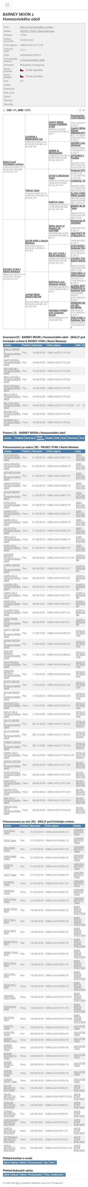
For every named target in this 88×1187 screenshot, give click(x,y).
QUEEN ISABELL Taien (8, 1064)
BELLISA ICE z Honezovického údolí (12, 405)
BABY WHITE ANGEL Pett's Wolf (80, 910)
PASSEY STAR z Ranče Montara (37, 31)
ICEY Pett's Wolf (10, 921)
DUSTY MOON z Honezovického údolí (12, 685)
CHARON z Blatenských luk (34, 137)
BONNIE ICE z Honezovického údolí (12, 422)
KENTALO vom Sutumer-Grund (57, 283)
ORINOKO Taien (9, 892)
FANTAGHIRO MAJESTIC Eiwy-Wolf (11, 1122)
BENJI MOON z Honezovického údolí (12, 379)
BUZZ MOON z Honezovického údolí (12, 388)
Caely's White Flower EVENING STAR (58, 124)
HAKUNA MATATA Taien (79, 832)
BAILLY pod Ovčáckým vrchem (36, 27)
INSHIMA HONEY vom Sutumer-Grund (58, 312)
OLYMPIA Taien (9, 883)
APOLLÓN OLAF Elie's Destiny (82, 724)
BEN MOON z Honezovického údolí (12, 371)
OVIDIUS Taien (8, 866)
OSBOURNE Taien (10, 857)
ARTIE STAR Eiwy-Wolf (79, 1088)
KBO (18, 1183)
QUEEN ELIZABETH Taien (10, 1056)
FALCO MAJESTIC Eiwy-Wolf (10, 1088)
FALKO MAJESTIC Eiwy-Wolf (82, 765)
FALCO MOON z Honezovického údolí (12, 724)
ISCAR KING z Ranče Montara (36, 241)
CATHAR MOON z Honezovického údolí (12, 558)
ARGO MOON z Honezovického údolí (12, 466)
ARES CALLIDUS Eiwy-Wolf (81, 457)
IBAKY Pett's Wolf (10, 910)
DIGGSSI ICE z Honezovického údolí (12, 705)
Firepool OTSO (79, 170)
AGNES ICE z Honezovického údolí (12, 513)
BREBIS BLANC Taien (79, 207)
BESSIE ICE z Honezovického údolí (12, 414)
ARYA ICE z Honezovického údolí (12, 539)
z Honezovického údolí (32, 60)
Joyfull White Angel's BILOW (33, 295)
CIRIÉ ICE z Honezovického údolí (12, 603)
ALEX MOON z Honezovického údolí (12, 457)
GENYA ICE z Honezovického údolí (12, 792)
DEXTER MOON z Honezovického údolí (12, 654)
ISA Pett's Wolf (9, 1018)
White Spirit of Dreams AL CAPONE (57, 228)
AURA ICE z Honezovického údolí (12, 548)
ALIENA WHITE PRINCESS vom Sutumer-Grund (79, 288)
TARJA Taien (32, 190)
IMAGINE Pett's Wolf (10, 996)
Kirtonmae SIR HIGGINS (79, 221)
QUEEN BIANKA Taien (8, 1047)
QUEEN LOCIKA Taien (8, 1073)
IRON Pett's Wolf (10, 1007)
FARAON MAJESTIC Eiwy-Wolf (10, 1105)
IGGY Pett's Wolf (10, 931)
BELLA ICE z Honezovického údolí (12, 396)
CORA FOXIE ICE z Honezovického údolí (12, 622)
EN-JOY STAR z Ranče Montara (57, 254)
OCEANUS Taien (9, 831)
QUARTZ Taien (8, 1027)
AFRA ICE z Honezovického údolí (12, 505)
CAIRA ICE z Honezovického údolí (12, 578)
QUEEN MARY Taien (10, 1080)
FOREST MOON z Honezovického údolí (12, 745)
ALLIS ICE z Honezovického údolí (12, 530)
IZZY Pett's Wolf (10, 975)
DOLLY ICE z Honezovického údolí (12, 714)
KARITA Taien (56, 202)
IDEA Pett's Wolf (10, 986)
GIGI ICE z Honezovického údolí (12, 800)
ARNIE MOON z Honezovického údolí (12, 485)
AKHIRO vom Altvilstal (78, 144)
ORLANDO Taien (9, 849)
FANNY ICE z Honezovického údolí (12, 755)
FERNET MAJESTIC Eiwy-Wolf (10, 1113)
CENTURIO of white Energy (78, 274)
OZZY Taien (10, 874)
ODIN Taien (10, 840)
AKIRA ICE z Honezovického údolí (12, 522)
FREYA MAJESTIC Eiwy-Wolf (10, 1148)
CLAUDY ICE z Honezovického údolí (12, 612)
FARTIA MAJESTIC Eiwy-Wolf (10, 1130)
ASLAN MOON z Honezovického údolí (12, 495)
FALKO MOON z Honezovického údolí (12, 734)
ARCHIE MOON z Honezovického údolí (12, 476)
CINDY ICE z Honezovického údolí (12, 595)
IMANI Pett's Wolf (10, 942)
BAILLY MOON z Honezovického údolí (12, 352)
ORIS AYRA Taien (10, 900)
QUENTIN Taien (9, 1033)
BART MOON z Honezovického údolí (12, 362)
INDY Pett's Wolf (10, 964)
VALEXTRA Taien (80, 1027)
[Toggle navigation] (7, 4)
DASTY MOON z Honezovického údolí (12, 633)
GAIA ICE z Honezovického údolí (12, 783)
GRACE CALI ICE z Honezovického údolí (12, 810)
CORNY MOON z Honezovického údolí (12, 568)
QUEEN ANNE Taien (10, 1039)
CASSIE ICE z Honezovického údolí (12, 586)
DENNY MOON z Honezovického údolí (12, 644)
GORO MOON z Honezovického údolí (12, 774)
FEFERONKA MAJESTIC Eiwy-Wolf (10, 1139)
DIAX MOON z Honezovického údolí (12, 664)
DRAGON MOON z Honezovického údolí (12, 674)
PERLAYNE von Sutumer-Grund (79, 319)
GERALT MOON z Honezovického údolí (12, 765)
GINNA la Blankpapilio (55, 151)
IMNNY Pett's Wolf (11, 953)
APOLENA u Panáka (77, 156)
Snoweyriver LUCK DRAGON (79, 116)
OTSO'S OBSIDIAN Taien (59, 176)
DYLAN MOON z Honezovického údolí (12, 696)
